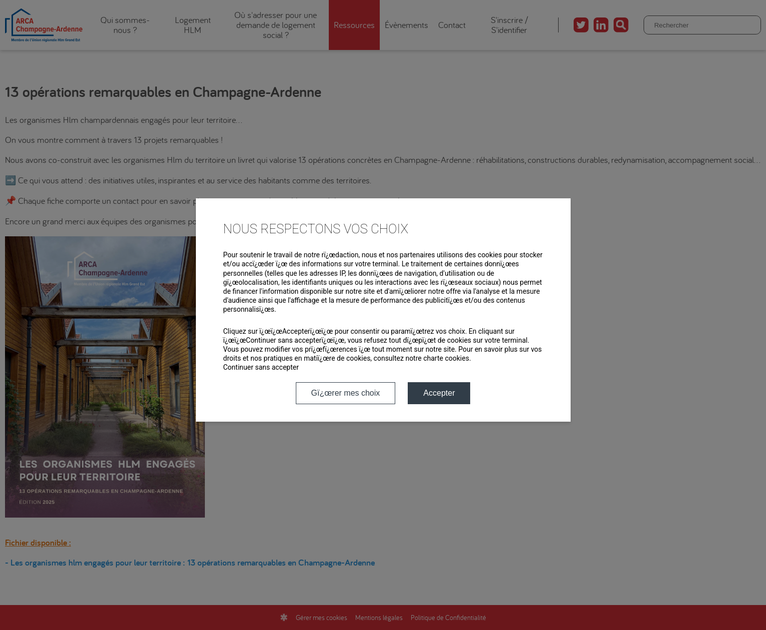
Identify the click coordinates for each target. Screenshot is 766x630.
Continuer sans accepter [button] (261, 367)
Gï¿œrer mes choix (345, 393)
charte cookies (446, 358)
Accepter (439, 393)
